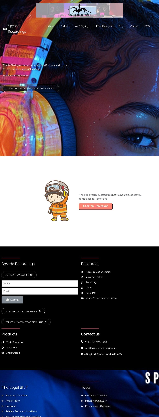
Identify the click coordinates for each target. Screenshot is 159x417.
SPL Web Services (104, 404)
